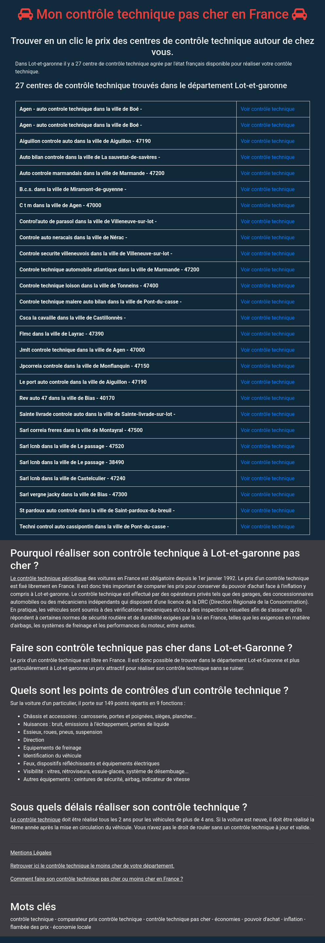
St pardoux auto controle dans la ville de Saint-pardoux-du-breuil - (97, 510)
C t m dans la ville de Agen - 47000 (60, 205)
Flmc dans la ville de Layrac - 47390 (62, 334)
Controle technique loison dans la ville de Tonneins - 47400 (89, 286)
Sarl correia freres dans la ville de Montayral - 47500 (81, 430)
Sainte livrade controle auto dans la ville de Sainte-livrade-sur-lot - (98, 414)
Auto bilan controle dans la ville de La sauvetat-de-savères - (90, 157)
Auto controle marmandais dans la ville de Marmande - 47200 (92, 173)
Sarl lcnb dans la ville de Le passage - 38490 (72, 462)
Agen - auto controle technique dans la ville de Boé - (81, 109)
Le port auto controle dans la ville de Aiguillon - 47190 (83, 382)
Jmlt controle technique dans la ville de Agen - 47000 (82, 350)
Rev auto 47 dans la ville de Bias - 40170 (67, 398)
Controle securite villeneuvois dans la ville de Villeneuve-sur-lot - (96, 253)
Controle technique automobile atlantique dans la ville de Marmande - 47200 (109, 269)
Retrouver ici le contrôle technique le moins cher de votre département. (92, 866)
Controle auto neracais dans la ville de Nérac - (73, 237)
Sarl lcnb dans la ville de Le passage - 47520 (72, 446)
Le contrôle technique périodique (48, 578)
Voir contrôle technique (268, 109)
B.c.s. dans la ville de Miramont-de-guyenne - (73, 189)
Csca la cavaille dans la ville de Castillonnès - (73, 318)
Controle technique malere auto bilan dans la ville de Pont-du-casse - (101, 302)
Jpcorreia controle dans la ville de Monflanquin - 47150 (85, 366)
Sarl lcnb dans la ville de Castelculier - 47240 (73, 478)
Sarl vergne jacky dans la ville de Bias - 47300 (73, 494)
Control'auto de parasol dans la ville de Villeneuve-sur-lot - (88, 221)
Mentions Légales (31, 853)
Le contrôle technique (35, 819)
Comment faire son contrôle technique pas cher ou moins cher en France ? (96, 879)
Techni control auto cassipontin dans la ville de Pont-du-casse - (94, 526)
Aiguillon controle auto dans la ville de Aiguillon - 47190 (85, 141)
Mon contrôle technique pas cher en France (162, 14)
